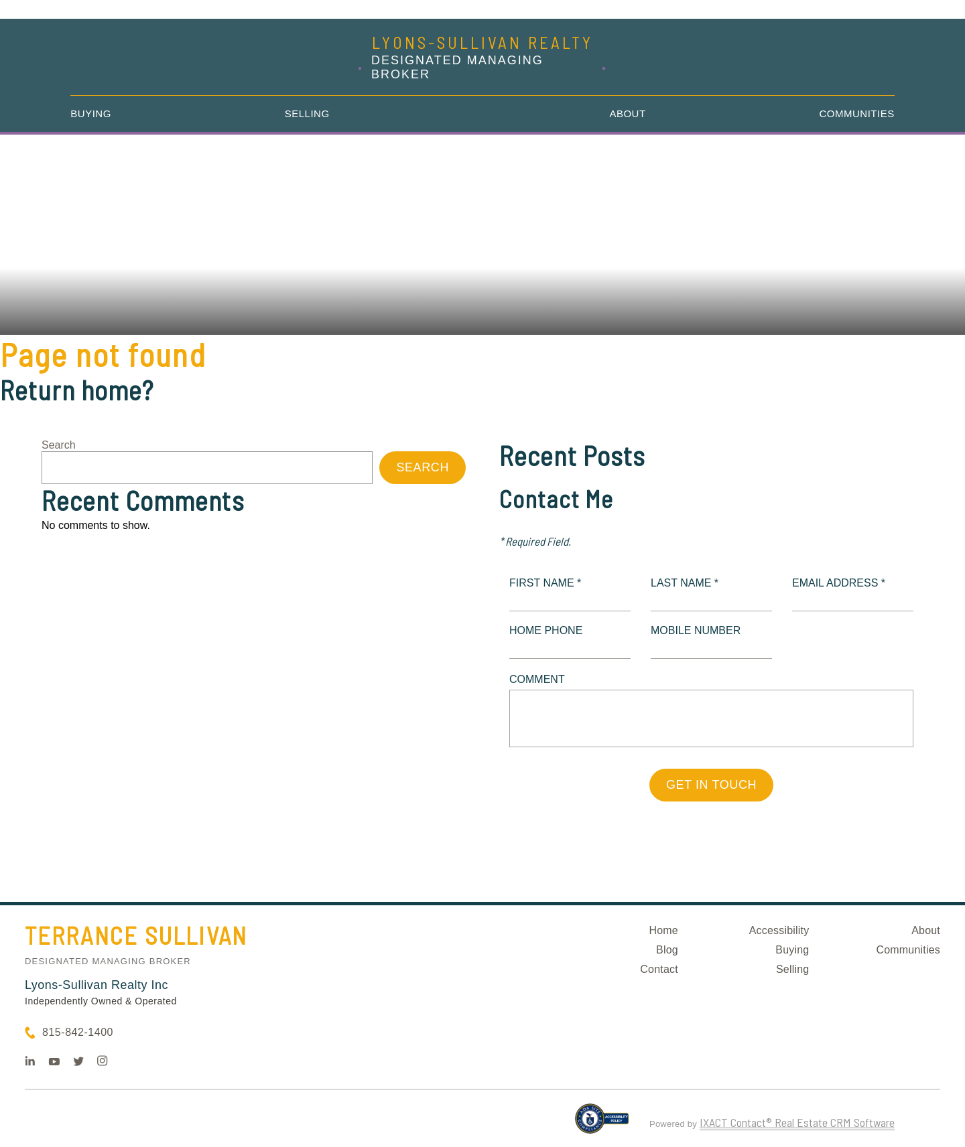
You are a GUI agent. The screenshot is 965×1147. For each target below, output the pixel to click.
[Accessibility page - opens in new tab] (602, 1124)
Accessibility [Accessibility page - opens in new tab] (779, 930)
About (627, 113)
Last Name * (684, 583)
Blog (667, 949)
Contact (659, 969)
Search (59, 445)
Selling (307, 113)
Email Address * (838, 583)
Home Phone (545, 630)
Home (663, 930)
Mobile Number (696, 630)
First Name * (545, 583)
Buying (90, 113)
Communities (857, 113)
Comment (537, 679)
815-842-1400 (77, 1032)
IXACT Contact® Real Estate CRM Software (797, 1122)
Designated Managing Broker (108, 961)
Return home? (76, 390)
